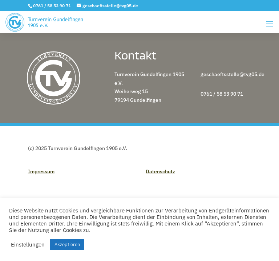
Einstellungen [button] (28, 244)
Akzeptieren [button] (67, 244)
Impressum (41, 171)
